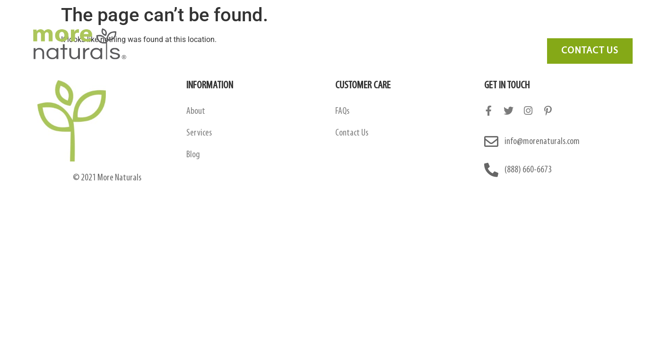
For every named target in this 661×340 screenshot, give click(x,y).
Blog (467, 31)
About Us (210, 31)
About (195, 111)
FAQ (432, 31)
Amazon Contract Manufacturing (301, 31)
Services (390, 31)
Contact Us (514, 31)
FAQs (342, 111)
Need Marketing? (581, 31)
